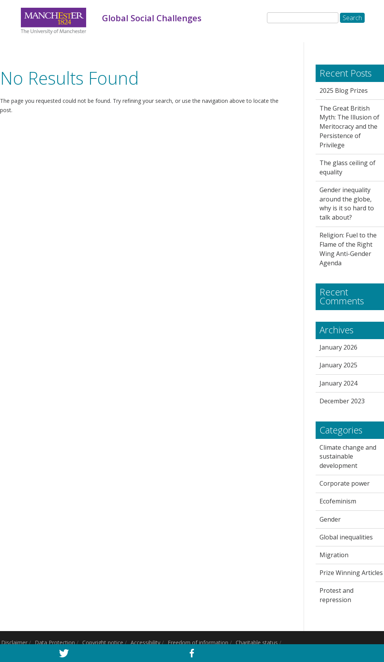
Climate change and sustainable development (347, 456)
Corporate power (344, 483)
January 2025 (338, 365)
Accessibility (145, 642)
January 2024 (338, 383)
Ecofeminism (337, 501)
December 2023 (342, 401)
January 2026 (338, 347)
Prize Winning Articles (351, 572)
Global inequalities (346, 537)
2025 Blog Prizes (343, 90)
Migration (333, 555)
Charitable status (257, 642)
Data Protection (55, 642)
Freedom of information (198, 642)
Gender (330, 519)
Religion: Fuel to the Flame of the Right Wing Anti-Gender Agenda (348, 249)
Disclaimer (14, 642)
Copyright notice (102, 642)
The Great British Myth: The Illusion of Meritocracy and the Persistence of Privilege (349, 126)
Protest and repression (336, 595)
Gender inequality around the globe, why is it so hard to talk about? (346, 204)
